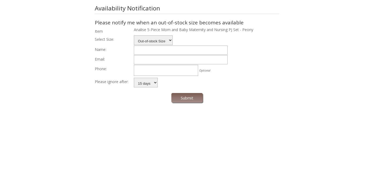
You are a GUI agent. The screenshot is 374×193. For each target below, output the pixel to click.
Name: (100, 49)
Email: (100, 59)
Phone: (101, 68)
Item (99, 31)
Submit (187, 98)
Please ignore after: (112, 81)
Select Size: (104, 39)
